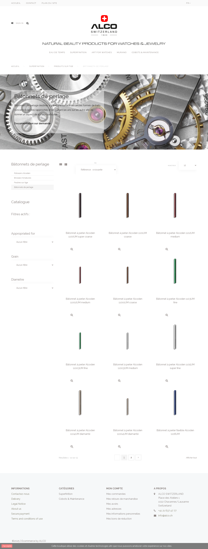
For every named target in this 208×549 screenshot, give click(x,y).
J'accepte (7, 546)
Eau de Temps (57, 52)
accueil (16, 3)
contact (31, 3)
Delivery (15, 498)
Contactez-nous (20, 493)
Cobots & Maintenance (145, 52)
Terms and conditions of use (27, 518)
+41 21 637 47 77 (167, 510)
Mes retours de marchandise (122, 498)
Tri (95, 163)
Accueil (15, 66)
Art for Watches (102, 52)
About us (16, 508)
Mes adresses (113, 508)
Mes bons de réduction (119, 518)
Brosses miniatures (22, 178)
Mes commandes (116, 493)
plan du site (49, 3)
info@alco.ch (165, 515)
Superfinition (78, 52)
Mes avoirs (112, 503)
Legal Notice (18, 503)
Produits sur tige (63, 66)
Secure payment (20, 513)
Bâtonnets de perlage (23, 187)
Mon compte (114, 488)
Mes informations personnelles (123, 513)
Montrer (172, 165)
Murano (122, 52)
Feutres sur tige (21, 182)
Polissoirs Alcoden (22, 173)
